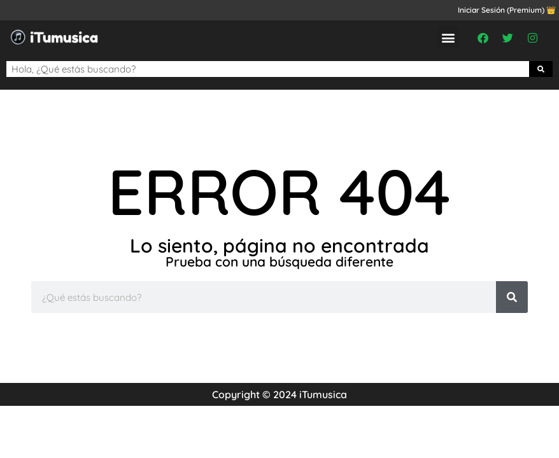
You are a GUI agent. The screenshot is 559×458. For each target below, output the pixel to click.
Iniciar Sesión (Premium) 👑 (507, 10)
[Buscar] (541, 69)
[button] (447, 37)
